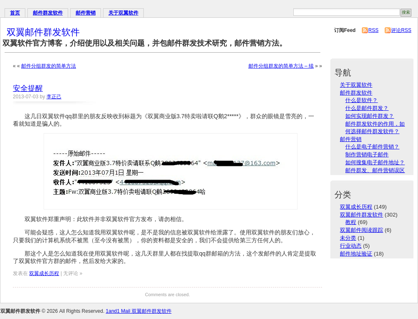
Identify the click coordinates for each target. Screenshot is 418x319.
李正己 (54, 97)
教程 (350, 222)
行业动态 (350, 246)
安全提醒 (28, 88)
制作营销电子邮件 (366, 154)
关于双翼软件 (123, 13)
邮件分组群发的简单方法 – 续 (281, 66)
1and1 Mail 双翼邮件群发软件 (139, 311)
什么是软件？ (361, 100)
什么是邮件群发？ (366, 108)
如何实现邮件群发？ (369, 116)
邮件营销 (86, 13)
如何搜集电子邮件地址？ (375, 162)
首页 (15, 13)
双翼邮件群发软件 (43, 32)
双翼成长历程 (44, 273)
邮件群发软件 (48, 13)
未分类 (348, 238)
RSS (373, 30)
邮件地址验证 (356, 254)
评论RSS (401, 30)
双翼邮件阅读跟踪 (361, 230)
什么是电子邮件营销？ (372, 147)
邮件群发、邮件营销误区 (375, 170)
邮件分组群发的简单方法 (48, 66)
